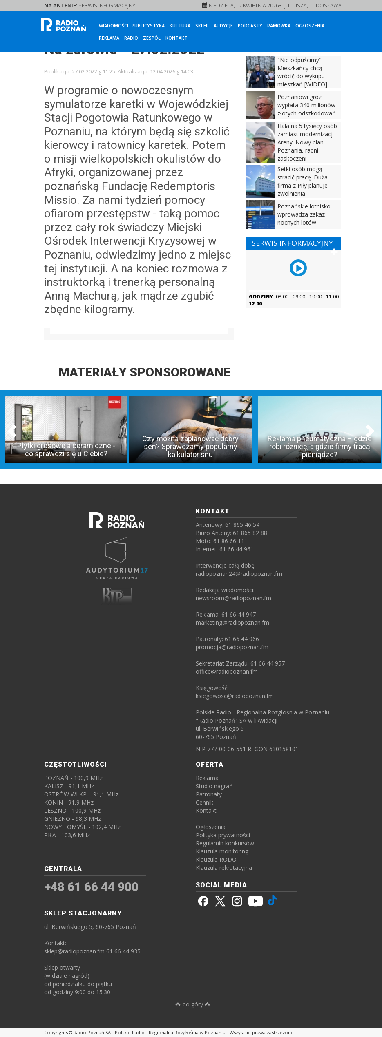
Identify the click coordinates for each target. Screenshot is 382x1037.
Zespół (152, 38)
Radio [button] (131, 38)
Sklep (202, 25)
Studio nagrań (214, 786)
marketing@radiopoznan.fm (232, 622)
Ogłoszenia (309, 25)
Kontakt (176, 38)
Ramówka (278, 25)
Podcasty (250, 25)
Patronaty (209, 794)
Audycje (223, 25)
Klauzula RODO (216, 859)
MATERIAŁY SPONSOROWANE (144, 372)
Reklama (109, 38)
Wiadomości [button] (113, 25)
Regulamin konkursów (225, 843)
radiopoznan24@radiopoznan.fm (239, 573)
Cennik (204, 802)
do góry (192, 1004)
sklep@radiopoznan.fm (74, 951)
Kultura (180, 25)
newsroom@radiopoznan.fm (233, 598)
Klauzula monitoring (222, 851)
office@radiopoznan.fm (227, 671)
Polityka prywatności (223, 835)
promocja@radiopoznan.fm (232, 647)
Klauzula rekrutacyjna (224, 867)
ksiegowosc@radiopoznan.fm (235, 696)
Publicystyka (148, 25)
